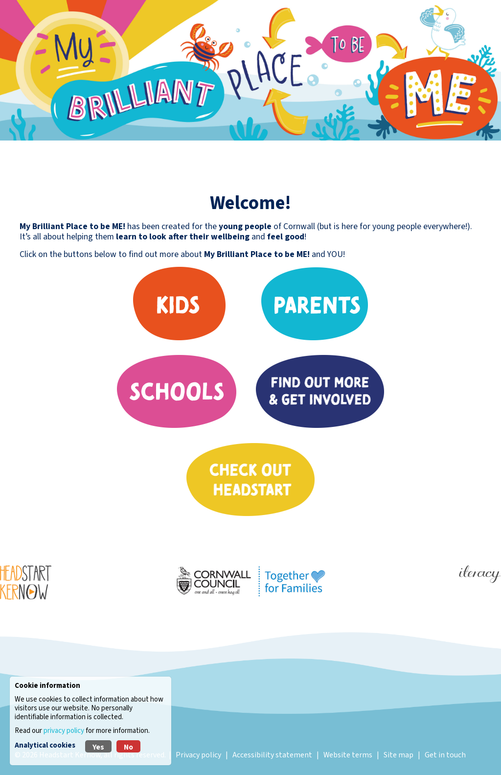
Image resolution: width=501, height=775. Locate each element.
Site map (398, 755)
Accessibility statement (272, 755)
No (128, 747)
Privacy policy (198, 755)
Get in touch (445, 755)
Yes (98, 747)
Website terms (347, 755)
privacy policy (64, 731)
